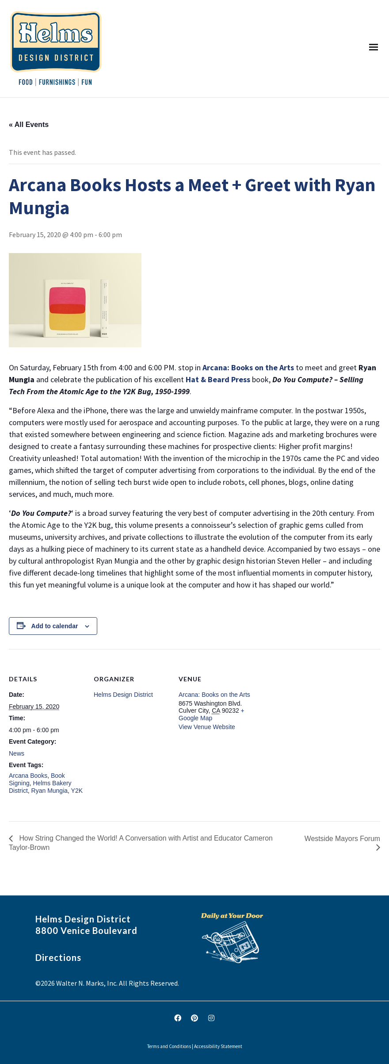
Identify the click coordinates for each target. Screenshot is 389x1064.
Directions (58, 957)
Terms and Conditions (169, 1046)
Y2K (77, 790)
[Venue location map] (310, 710)
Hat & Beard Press (219, 379)
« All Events (29, 124)
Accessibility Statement (218, 1046)
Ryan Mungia (49, 790)
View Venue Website (207, 726)
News (16, 753)
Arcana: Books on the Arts (214, 694)
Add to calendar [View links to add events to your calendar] (54, 626)
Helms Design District (123, 694)
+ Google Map (211, 714)
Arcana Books (28, 775)
